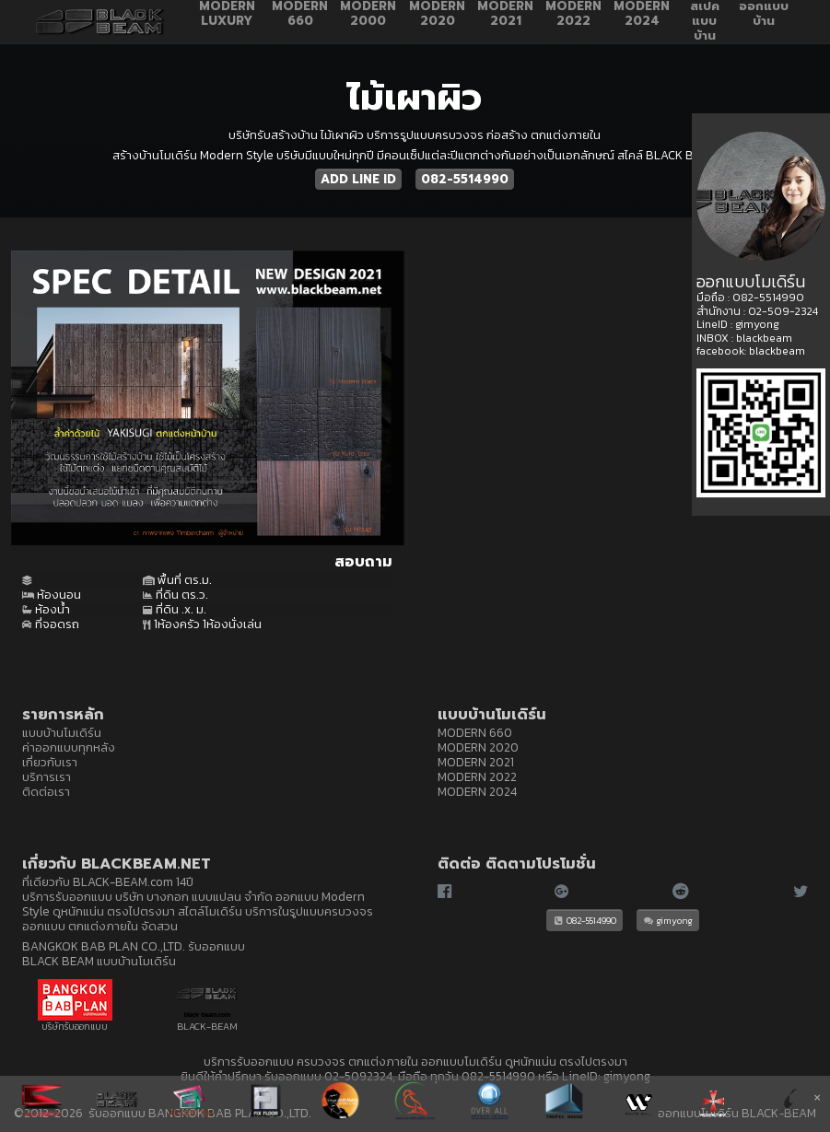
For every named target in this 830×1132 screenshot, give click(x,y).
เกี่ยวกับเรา (49, 762)
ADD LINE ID (358, 179)
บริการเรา (46, 776)
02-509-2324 (783, 311)
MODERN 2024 (642, 14)
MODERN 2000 (368, 14)
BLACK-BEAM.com (123, 881)
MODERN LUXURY (227, 14)
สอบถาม (363, 562)
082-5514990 (465, 179)
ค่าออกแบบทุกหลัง (68, 747)
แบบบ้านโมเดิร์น (61, 732)
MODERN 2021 (505, 14)
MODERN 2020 (437, 14)
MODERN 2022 (573, 14)
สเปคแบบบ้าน (704, 22)
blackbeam (764, 338)
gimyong (668, 920)
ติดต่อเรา (46, 791)
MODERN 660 (300, 14)
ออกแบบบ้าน (764, 14)
